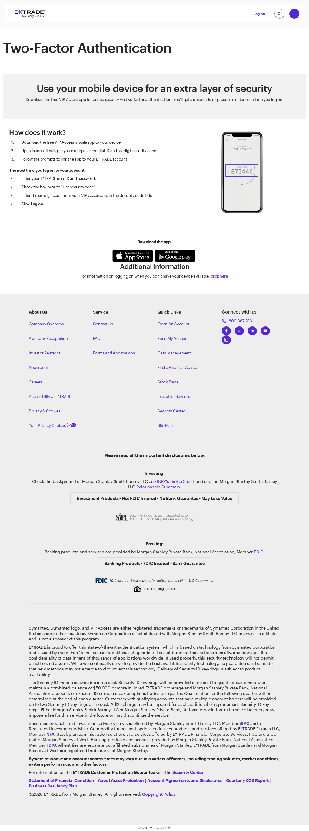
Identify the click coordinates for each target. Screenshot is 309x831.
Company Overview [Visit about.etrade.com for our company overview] (46, 323)
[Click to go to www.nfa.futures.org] (50, 734)
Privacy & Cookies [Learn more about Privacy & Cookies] (44, 411)
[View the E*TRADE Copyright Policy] (159, 794)
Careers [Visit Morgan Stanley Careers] (35, 382)
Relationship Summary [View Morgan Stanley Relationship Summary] (158, 486)
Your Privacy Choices (52, 425)
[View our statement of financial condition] (61, 780)
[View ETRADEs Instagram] (226, 338)
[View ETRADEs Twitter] (239, 329)
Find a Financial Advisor (178, 367)
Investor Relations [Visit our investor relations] (44, 352)
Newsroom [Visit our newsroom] (38, 367)
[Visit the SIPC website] (244, 723)
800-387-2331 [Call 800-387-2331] (237, 320)
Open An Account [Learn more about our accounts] (174, 323)
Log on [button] (259, 13)
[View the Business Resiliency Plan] (53, 785)
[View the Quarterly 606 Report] (247, 780)
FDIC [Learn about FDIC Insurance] (258, 551)
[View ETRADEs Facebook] (226, 329)
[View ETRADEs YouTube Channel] (265, 329)
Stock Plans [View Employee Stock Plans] (168, 382)
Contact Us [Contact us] (103, 323)
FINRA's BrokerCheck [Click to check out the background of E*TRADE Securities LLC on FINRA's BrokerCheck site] (174, 481)
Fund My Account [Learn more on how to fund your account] (173, 338)
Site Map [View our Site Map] (165, 425)
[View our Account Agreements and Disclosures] (184, 780)
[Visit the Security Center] (188, 772)
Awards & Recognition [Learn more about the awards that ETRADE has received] (48, 338)
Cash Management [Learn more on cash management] (174, 352)
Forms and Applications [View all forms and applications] (114, 352)
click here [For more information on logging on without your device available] (219, 276)
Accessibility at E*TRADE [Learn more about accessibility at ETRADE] (50, 396)
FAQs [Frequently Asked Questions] (97, 338)
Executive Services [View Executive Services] (174, 396)
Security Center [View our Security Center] (171, 411)
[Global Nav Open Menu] (294, 14)
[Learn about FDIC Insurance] (51, 745)
